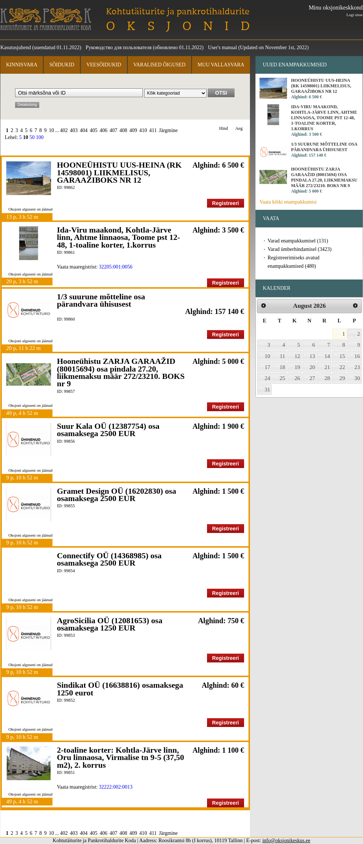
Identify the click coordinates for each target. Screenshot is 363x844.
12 (297, 356)
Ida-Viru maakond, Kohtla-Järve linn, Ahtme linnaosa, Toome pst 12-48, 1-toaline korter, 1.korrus (118, 237)
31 (267, 389)
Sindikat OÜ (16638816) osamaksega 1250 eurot (120, 688)
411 (153, 130)
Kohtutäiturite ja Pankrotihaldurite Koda (45, 19)
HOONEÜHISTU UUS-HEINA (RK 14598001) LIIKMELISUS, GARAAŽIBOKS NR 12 (119, 172)
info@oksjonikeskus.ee (286, 840)
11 (282, 356)
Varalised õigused (159, 64)
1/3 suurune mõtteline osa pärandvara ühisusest (101, 300)
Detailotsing (27, 105)
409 (133, 130)
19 (297, 367)
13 (312, 356)
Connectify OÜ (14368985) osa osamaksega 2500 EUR (109, 559)
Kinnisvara (21, 64)
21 (327, 367)
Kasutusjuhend (15, 47)
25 (282, 378)
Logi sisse (354, 14)
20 (312, 367)
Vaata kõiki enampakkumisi (288, 202)
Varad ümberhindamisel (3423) (299, 249)
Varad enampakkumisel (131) (298, 241)
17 (267, 367)
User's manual (222, 47)
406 (104, 130)
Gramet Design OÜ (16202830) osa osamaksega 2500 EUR (116, 494)
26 (297, 378)
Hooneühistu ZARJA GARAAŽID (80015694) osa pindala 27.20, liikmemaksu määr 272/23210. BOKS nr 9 (121, 372)
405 (94, 130)
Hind (223, 128)
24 (267, 378)
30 (357, 378)
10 (51, 130)
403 (74, 130)
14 (327, 356)
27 (312, 378)
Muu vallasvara (220, 64)
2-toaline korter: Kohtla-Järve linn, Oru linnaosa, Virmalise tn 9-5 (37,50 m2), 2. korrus (120, 757)
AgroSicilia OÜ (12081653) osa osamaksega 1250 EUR (109, 624)
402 (64, 130)
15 (342, 356)
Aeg (239, 128)
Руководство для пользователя (119, 47)
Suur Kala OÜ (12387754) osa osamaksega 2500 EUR (108, 429)
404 (84, 130)
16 (357, 356)
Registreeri (225, 203)
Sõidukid (62, 64)
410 (143, 130)
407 (113, 130)
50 (32, 137)
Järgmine (168, 130)
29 (342, 378)
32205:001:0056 (116, 267)
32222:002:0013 (116, 787)
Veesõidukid (103, 64)
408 (123, 130)
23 (357, 367)
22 (342, 367)
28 (327, 378)
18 (282, 367)
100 (40, 137)
